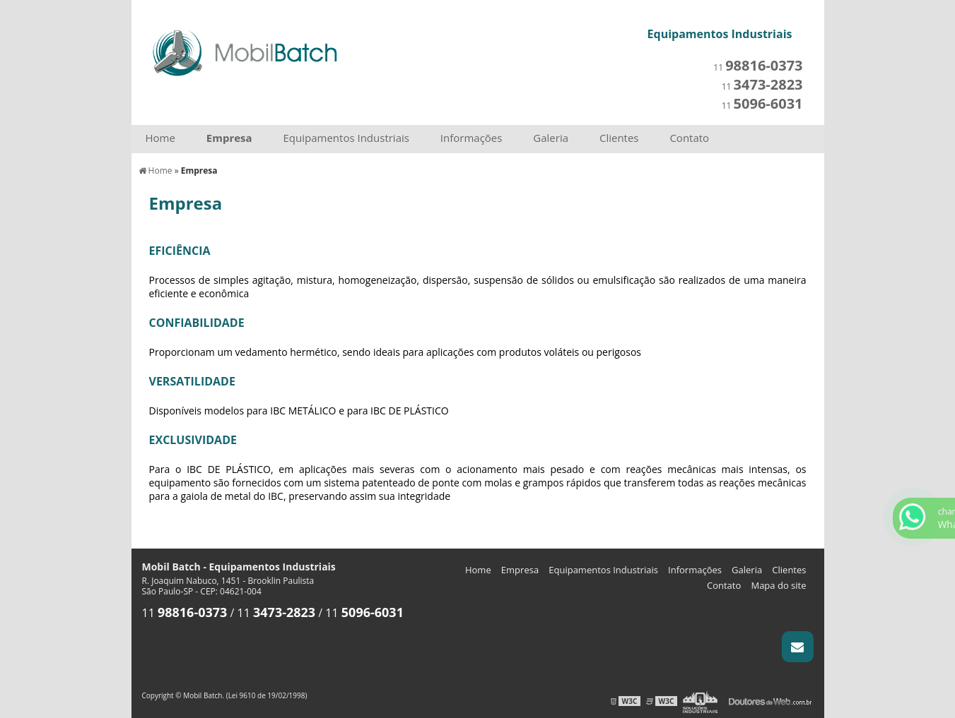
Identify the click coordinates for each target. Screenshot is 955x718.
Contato (689, 138)
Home (160, 138)
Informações (471, 138)
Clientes (619, 138)
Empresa (229, 138)
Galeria (550, 138)
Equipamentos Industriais (346, 138)
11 (757, 67)
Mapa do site (778, 585)
